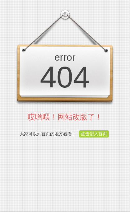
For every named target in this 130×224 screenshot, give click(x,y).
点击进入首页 (94, 133)
